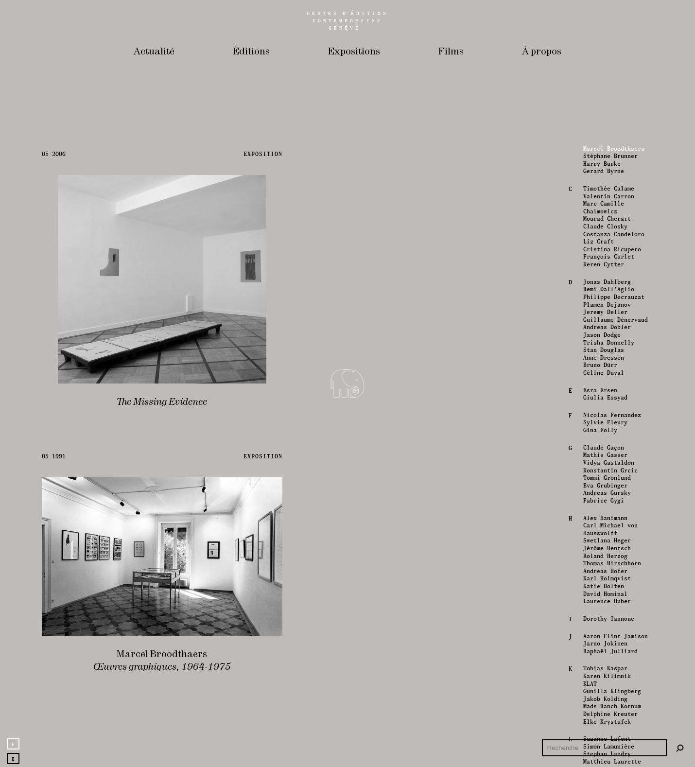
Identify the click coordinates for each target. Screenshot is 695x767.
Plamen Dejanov (606, 615)
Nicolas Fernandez (611, 726)
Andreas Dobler (606, 638)
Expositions (354, 52)
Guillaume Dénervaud (614, 631)
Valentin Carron (607, 507)
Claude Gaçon (602, 758)
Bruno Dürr (599, 676)
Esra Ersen (599, 701)
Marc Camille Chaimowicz (602, 519)
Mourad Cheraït (606, 530)
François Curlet (607, 568)
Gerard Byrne (602, 482)
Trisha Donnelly (607, 653)
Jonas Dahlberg (606, 593)
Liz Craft (597, 553)
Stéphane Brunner (609, 467)
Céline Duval (602, 683)
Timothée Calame (607, 499)
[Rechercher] (680, 748)
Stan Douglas (602, 661)
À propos (541, 52)
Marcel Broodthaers (612, 459)
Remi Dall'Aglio (607, 600)
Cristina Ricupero (611, 560)
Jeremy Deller (604, 623)
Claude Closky (604, 537)
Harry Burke (601, 474)
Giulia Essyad (604, 709)
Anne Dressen (602, 668)
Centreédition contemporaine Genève (347, 20)
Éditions (251, 52)
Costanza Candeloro (612, 545)
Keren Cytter (602, 576)
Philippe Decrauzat (612, 608)
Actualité (154, 52)
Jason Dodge (601, 646)
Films (451, 52)
